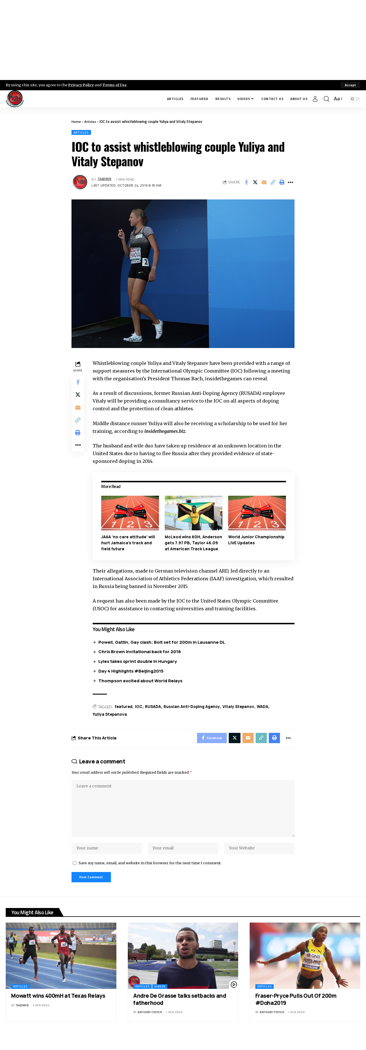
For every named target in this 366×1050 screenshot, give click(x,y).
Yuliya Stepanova (111, 721)
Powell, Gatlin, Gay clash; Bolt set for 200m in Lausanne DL (163, 648)
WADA (268, 713)
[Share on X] (255, 182)
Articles (90, 121)
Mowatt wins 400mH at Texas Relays (58, 1009)
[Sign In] (315, 99)
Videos (159, 1000)
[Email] (264, 182)
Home (76, 121)
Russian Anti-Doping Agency (195, 713)
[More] (291, 182)
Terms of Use (116, 85)
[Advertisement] (183, 40)
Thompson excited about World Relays (142, 687)
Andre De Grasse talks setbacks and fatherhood (179, 1013)
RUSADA (155, 713)
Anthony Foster (150, 1026)
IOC (140, 713)
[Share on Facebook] (246, 182)
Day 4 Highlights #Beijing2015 (132, 677)
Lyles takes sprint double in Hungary (139, 668)
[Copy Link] (273, 182)
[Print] (282, 182)
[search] (326, 99)
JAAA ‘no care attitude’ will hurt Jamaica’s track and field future (129, 543)
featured (125, 713)
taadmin (105, 179)
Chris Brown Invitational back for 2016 (141, 658)
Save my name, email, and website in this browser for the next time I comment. (150, 875)
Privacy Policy (81, 85)
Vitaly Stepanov (242, 713)
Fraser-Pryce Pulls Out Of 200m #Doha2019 (296, 1013)
